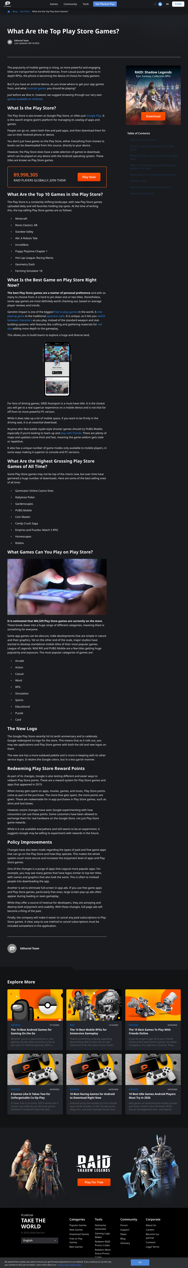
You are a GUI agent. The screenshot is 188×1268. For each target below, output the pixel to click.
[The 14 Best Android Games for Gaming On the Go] (35, 1019)
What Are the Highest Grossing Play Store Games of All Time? (153, 167)
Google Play (93, 116)
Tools (86, 4)
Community (70, 4)
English (28, 1240)
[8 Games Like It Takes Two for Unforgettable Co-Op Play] (35, 1084)
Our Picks (24, 11)
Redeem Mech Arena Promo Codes (103, 1253)
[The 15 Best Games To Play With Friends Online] (153, 1019)
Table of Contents (138, 133)
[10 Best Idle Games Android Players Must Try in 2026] (153, 1084)
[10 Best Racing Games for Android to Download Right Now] (94, 1084)
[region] (94, 1262)
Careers (150, 1229)
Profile (178, 4)
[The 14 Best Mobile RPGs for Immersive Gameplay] (94, 1019)
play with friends (71, 433)
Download (153, 116)
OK (140, 1262)
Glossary (125, 1243)
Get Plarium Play (105, 4)
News (123, 1234)
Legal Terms (152, 1246)
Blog (15, 11)
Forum (124, 1225)
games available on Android (24, 99)
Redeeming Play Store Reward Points (151, 187)
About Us (151, 1225)
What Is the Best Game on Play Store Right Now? (154, 157)
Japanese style (55, 316)
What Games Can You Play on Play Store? (153, 174)
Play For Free (94, 1182)
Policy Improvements (142, 193)
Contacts (151, 1242)
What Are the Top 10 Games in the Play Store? (152, 148)
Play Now (89, 177)
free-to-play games (66, 312)
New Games (76, 1229)
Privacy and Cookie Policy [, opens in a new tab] (69, 1264)
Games (54, 4)
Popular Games (78, 1225)
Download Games (79, 1234)
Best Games (76, 1246)
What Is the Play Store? (143, 140)
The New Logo (138, 181)
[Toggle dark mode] (158, 4)
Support (124, 1229)
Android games (36, 88)
